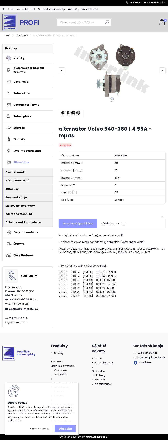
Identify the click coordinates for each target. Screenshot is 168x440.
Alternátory (22, 35)
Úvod (7, 35)
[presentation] (62, 70)
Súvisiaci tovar (113, 224)
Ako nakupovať (26, 9)
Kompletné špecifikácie (78, 223)
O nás (10, 9)
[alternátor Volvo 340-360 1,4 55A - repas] (112, 70)
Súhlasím (65, 428)
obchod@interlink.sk (23, 309)
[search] (107, 23)
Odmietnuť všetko (39, 428)
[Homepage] (3, 9)
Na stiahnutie (90, 9)
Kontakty (73, 9)
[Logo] (25, 22)
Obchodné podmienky (51, 9)
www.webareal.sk (97, 437)
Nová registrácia (156, 2)
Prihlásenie (135, 2)
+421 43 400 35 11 (21, 299)
